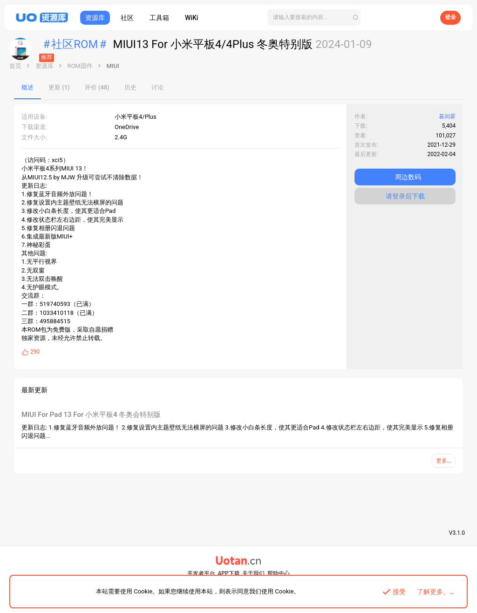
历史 (130, 87)
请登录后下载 (405, 196)
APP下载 (229, 573)
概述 (27, 87)
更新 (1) (59, 87)
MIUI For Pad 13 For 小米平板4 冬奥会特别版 (91, 414)
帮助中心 (278, 573)
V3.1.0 (457, 533)
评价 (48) (97, 87)
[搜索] (314, 17)
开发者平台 (201, 573)
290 (35, 351)
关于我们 (253, 573)
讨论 (157, 87)
